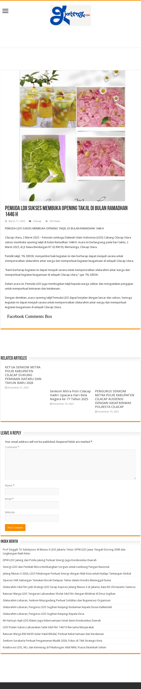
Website (10, 512)
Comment (12, 447)
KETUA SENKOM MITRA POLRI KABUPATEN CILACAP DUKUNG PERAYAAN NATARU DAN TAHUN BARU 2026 (23, 375)
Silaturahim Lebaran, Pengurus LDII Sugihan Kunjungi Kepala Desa (43, 613)
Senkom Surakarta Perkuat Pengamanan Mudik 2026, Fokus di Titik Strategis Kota (52, 640)
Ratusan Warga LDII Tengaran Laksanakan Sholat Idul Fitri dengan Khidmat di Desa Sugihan (59, 593)
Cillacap (37, 221)
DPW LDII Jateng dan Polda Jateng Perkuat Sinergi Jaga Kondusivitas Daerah (50, 560)
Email (9, 499)
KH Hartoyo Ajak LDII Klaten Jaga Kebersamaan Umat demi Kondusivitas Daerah (52, 620)
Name (9, 485)
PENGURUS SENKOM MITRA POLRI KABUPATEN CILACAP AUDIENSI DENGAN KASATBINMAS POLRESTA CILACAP (114, 399)
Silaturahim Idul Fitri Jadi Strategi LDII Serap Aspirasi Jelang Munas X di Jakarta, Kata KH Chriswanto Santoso (69, 587)
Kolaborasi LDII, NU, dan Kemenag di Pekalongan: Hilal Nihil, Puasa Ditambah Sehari (54, 647)
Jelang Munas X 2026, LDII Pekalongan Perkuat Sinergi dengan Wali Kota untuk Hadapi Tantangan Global (67, 573)
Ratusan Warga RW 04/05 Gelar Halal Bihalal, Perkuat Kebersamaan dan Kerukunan (53, 634)
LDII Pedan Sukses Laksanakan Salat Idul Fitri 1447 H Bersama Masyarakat (48, 627)
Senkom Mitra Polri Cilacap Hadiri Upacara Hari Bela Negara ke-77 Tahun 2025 (70, 395)
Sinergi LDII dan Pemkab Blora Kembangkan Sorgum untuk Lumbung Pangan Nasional (56, 566)
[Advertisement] (70, 36)
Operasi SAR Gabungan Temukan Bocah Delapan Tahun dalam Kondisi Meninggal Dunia (57, 580)
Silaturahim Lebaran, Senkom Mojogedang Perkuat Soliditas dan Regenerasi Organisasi (57, 600)
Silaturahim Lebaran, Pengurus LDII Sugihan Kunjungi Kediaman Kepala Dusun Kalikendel (57, 607)
